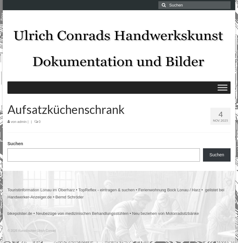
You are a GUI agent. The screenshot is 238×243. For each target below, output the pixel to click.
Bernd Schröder (69, 197)
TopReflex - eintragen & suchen (106, 190)
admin (22, 122)
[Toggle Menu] (222, 87)
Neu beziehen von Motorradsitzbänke (165, 213)
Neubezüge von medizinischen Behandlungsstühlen (82, 213)
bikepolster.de (19, 213)
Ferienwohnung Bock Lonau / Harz (169, 190)
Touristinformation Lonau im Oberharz (41, 190)
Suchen (15, 143)
